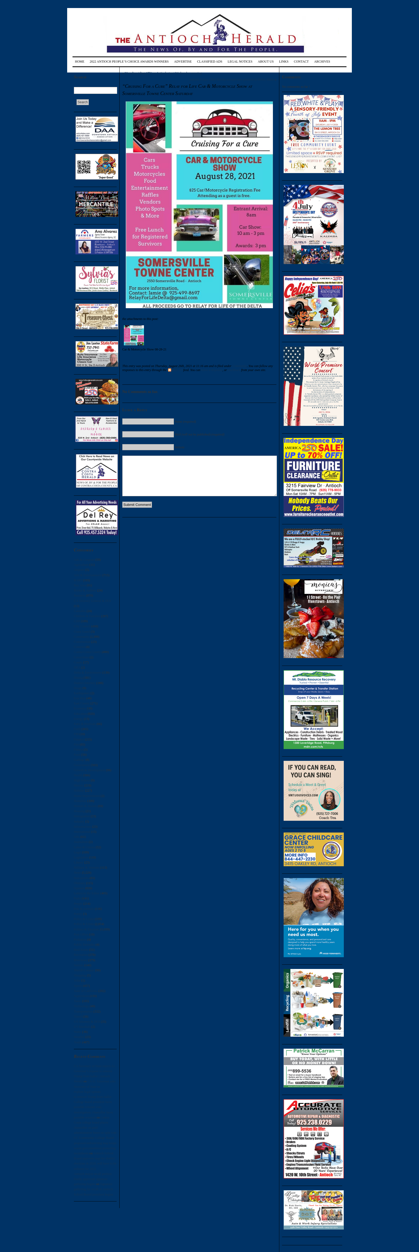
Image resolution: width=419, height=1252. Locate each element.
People (78, 904)
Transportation (83, 1011)
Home (79, 61)
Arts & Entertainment (88, 575)
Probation (80, 939)
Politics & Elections (87, 929)
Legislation (81, 857)
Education (80, 714)
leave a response (212, 370)
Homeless (80, 801)
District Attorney (85, 683)
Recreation (81, 955)
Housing (79, 811)
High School (82, 780)
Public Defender (84, 944)
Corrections (81, 657)
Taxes (77, 1001)
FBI (76, 734)
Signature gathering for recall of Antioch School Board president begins (93, 1189)
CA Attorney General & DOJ (92, 601)
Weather (79, 1037)
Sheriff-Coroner (84, 970)
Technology (81, 1006)
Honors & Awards (85, 806)
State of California (86, 991)
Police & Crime (84, 919)
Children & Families (87, 616)
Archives (322, 61)
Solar (77, 980)
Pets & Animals (84, 909)
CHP (77, 621)
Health (78, 775)
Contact (301, 61)
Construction (82, 642)
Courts (78, 662)
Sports (78, 986)
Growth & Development (89, 770)
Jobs (76, 837)
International (82, 832)
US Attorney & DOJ (87, 1022)
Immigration (82, 816)
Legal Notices (240, 61)
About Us (265, 61)
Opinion (79, 888)
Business (79, 595)
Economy (80, 708)
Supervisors (81, 996)
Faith (77, 729)
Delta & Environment (88, 672)
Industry (79, 821)
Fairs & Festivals (85, 724)
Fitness (78, 749)
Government (82, 765)
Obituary (79, 883)
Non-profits (81, 878)
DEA (77, 667)
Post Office (81, 934)
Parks (77, 898)
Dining (78, 678)
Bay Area (80, 585)
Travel (78, 1016)
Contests (79, 647)
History (78, 785)
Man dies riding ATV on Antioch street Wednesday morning (163, 73)
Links (283, 61)
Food (77, 755)
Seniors (78, 965)
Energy (78, 719)
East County (82, 703)
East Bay (79, 698)
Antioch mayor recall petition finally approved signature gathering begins (93, 1179)
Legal (77, 852)
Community (81, 637)
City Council (82, 626)
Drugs (78, 688)
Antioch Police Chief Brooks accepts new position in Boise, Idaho (231, 79)
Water (77, 1032)
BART (78, 580)
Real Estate (81, 950)
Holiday (79, 790)
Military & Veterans (87, 867)
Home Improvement (87, 796)
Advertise (183, 61)
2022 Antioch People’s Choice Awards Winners (129, 61)
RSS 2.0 (175, 370)
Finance (79, 739)
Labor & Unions (84, 847)
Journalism (81, 842)
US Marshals (82, 1027)
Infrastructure (82, 827)
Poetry (78, 914)
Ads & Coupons (84, 560)
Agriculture (81, 565)
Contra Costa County (87, 652)
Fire (76, 744)
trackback (234, 370)
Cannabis (80, 611)
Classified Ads (209, 61)
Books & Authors (85, 590)
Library (78, 862)
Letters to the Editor (87, 893)
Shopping (80, 975)
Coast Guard (82, 631)
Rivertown (80, 960)
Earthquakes (82, 693)
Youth (78, 1042)
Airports (79, 570)
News (77, 873)
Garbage (79, 760)
